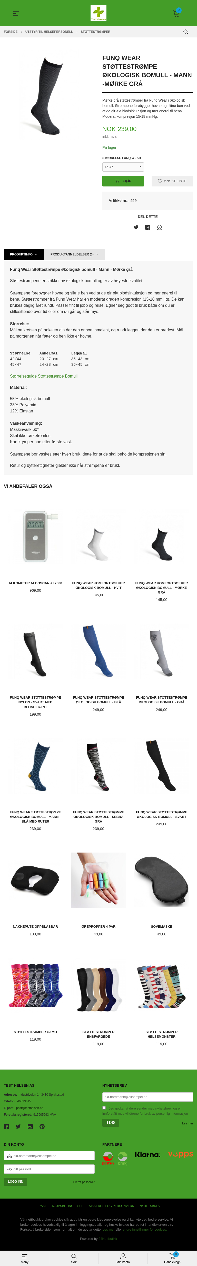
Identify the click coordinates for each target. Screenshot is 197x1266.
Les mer (187, 1129)
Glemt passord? (84, 1187)
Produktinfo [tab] (21, 255)
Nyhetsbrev (150, 1211)
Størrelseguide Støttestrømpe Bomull (43, 379)
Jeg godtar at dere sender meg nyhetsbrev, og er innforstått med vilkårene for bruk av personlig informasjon (145, 1116)
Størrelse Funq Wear (121, 158)
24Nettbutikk (107, 1244)
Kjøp (123, 181)
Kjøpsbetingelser (68, 1211)
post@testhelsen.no (29, 1113)
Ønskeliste (172, 181)
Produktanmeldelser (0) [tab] (72, 255)
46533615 (24, 1107)
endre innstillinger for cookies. (145, 1235)
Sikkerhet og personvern (111, 1211)
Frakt (42, 1211)
